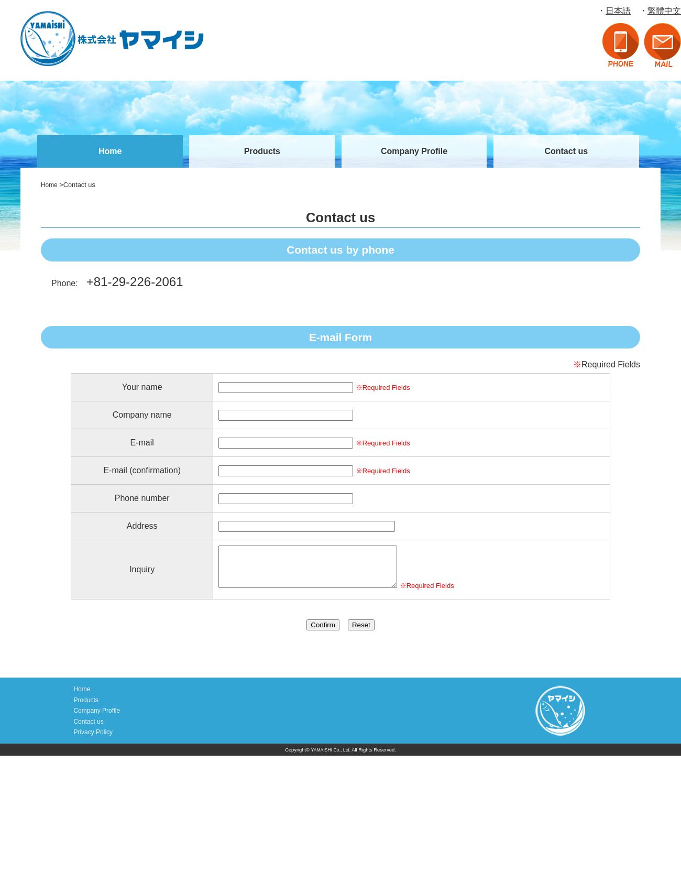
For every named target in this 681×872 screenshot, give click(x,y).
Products (262, 151)
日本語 (618, 10)
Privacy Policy (91, 736)
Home (110, 151)
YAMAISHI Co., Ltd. (330, 754)
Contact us (566, 151)
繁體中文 (664, 10)
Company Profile (414, 151)
